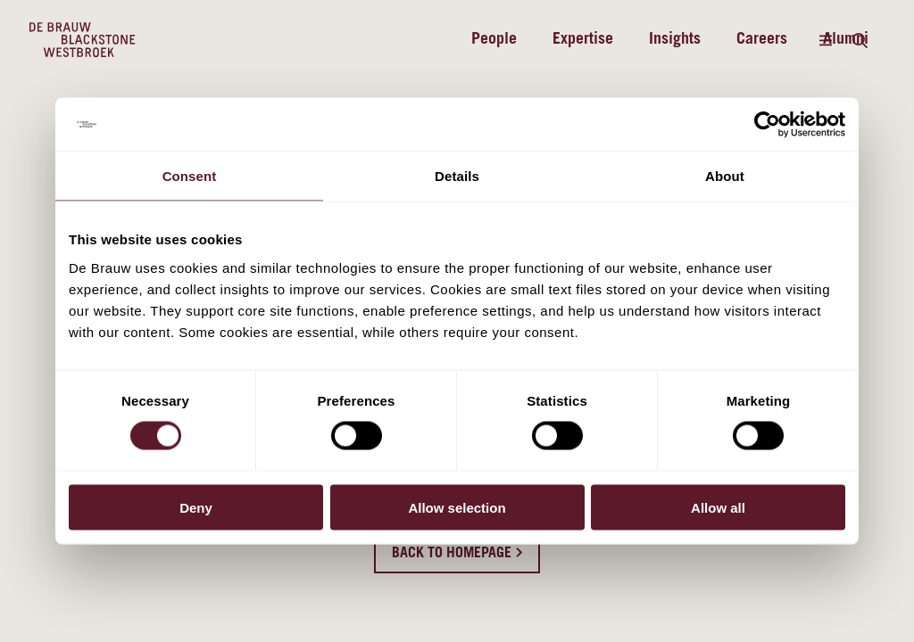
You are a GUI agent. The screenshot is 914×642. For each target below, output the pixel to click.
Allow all (718, 506)
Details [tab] (457, 176)
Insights (675, 40)
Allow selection (456, 506)
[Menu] (825, 40)
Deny (195, 506)
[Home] (83, 40)
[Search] (859, 40)
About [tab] (724, 176)
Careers (761, 40)
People (494, 40)
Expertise (583, 40)
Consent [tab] (189, 176)
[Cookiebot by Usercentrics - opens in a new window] (767, 124)
